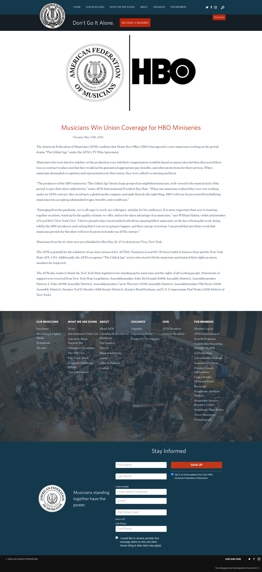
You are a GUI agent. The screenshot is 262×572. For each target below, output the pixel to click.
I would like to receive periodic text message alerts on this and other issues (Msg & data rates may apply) (138, 541)
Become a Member (135, 22)
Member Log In (203, 328)
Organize (159, 6)
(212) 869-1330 (233, 559)
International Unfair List (83, 333)
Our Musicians (95, 6)
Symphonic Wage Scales (209, 409)
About (144, 6)
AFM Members (171, 328)
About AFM (107, 328)
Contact (104, 368)
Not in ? (120, 519)
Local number (122, 486)
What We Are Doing (122, 6)
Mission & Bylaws (110, 353)
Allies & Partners (110, 363)
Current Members (173, 333)
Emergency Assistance (81, 348)
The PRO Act (76, 353)
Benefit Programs (204, 339)
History (104, 348)
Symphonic (43, 343)
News (71, 328)
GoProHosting (203, 353)
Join (165, 321)
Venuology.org (202, 419)
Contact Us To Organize (145, 339)
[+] (257, 568)
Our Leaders (107, 343)
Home (77, 6)
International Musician (208, 358)
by (235, 568)
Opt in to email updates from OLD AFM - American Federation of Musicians (192, 476)
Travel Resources (205, 414)
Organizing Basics (141, 333)
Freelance (42, 328)
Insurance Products (206, 363)
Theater (41, 348)
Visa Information (78, 372)
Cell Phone (121, 523)
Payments (200, 386)
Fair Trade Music (78, 358)
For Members (178, 6)
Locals (104, 358)
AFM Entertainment (206, 333)
